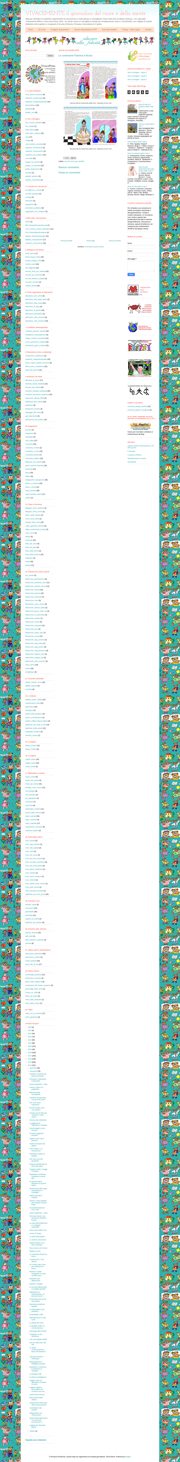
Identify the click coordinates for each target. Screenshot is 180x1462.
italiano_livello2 (30, 749)
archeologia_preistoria (33, 975)
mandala (28, 173)
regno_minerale (31, 820)
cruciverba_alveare (32, 455)
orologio (28, 197)
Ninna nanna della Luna (38, 1230)
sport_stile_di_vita (31, 964)
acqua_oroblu (30, 777)
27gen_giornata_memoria (34, 526)
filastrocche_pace (31, 629)
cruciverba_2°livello (32, 448)
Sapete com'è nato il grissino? (36, 1139)
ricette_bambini (30, 961)
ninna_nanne (30, 665)
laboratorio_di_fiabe (32, 307)
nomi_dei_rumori (31, 855)
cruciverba (29, 444)
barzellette (29, 437)
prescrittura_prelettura (33, 208)
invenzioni (29, 805)
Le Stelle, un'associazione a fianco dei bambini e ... (37, 1351)
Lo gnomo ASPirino (135, 455)
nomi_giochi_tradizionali (34, 869)
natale (27, 562)
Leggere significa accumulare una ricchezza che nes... (37, 1389)
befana (27, 537)
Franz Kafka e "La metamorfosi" (35, 1150)
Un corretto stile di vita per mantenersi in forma (37, 1266)
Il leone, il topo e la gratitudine (36, 1088)
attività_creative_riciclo (33, 682)
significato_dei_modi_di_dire (35, 725)
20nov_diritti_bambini (33, 515)
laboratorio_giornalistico (34, 314)
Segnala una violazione (35, 1440)
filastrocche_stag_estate (34, 643)
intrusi (27, 473)
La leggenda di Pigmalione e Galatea (38, 1124)
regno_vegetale (31, 823)
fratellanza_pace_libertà (34, 402)
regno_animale (30, 816)
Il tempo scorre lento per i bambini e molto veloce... (38, 1115)
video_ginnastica (31, 1017)
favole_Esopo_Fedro (32, 257)
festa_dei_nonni (31, 544)
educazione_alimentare (33, 954)
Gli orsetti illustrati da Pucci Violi (36, 1209)
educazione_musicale (33, 978)
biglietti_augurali (31, 686)
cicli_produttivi (30, 795)
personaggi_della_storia (34, 989)
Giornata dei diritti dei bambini (37, 1305)
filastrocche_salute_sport (34, 633)
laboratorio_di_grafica (33, 310)
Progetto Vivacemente (60, 29)
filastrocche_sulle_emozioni (35, 661)
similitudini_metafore (32, 732)
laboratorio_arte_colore (33, 296)
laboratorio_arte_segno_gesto (36, 299)
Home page (90, 241)
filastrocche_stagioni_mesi (34, 654)
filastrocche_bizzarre (32, 593)
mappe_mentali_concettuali (35, 338)
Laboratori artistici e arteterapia (36, 1358)
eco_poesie (29, 575)
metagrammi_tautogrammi (34, 480)
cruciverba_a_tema (32, 451)
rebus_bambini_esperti (33, 494)
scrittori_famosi (30, 286)
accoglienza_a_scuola (33, 190)
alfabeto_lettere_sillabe (33, 700)
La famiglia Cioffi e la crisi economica (36, 1327)
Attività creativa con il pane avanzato (37, 1244)
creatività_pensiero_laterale (35, 331)
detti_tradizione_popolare (34, 940)
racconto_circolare (32, 282)
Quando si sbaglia (35, 1284)
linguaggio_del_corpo (33, 412)
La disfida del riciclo (36, 1323)
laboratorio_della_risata (33, 303)
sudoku (28, 498)
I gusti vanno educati (36, 1394)
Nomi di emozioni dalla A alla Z (139, 153)
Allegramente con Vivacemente (35, 1414)
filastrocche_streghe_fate (34, 658)
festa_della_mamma (32, 554)
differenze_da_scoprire (33, 462)
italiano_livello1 (30, 746)
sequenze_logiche (31, 830)
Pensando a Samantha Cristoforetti (37, 1080)
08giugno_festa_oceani (33, 512)
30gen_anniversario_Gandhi (35, 529)
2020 (30, 1046)
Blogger (128, 1457)
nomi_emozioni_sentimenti (35, 862)
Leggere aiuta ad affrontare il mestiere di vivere (37, 1382)
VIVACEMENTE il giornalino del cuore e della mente (85, 13)
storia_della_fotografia (33, 1000)
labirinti (27, 476)
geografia (28, 109)
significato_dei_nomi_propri (35, 894)
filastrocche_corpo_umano (34, 604)
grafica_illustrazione (32, 169)
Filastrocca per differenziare (34, 1280)
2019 (30, 1049)
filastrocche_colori (31, 600)
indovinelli (29, 469)
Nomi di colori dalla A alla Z (137, 187)
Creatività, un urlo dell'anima (35, 1335)
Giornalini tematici (109, 29)
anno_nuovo (29, 533)
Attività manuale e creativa (35, 1196)
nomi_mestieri (30, 873)
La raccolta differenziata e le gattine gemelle (38, 1288)
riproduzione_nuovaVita (33, 827)
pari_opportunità (31, 416)
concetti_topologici (32, 194)
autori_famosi (30, 253)
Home (30, 29)
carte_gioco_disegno (32, 133)
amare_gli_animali (31, 784)
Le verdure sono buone (37, 1240)
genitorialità (29, 912)
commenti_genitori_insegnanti (138, 410)
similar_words (30, 767)
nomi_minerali (30, 880)
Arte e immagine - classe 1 (137, 72)
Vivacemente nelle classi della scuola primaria (38, 1404)
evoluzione (29, 802)
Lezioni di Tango (35, 1233)
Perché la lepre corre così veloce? (36, 1109)
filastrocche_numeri (32, 622)
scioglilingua (29, 672)
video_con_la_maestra (33, 1013)
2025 (30, 1030)
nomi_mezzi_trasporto (33, 876)
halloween (29, 558)
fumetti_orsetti (30, 264)
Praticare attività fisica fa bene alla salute (38, 1165)
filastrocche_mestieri (32, 618)
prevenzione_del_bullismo (34, 420)
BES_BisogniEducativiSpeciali (36, 225)
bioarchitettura (30, 105)
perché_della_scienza (33, 813)
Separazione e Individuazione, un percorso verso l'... (37, 1294)
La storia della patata (36, 1237)
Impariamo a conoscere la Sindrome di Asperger (37, 1369)
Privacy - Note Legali (130, 29)
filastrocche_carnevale (33, 597)
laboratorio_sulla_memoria (34, 317)
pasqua (28, 565)
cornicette (28, 158)
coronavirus (29, 908)
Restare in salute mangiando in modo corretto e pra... (37, 1274)
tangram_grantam (31, 176)
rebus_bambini (30, 491)
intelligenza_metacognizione (35, 335)
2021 (30, 1043)
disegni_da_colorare (32, 162)
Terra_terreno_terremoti (33, 95)
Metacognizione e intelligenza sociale (37, 1363)
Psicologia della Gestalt (37, 1331)
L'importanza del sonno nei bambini (37, 1300)
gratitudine (29, 405)
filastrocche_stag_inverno (34, 647)
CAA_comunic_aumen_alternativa (37, 229)
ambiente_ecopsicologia (34, 98)
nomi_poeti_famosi (32, 887)
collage (27, 140)
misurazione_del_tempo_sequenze (38, 985)
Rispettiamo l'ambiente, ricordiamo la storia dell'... (37, 1176)
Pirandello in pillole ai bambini (37, 1155)
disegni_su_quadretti (32, 166)
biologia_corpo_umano (33, 788)
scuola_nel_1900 (31, 992)
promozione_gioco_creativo (35, 345)
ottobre (32, 1431)
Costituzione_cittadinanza (34, 356)
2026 (30, 1027)
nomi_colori (29, 851)
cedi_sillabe (29, 441)
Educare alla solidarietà (37, 1120)
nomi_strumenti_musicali (34, 891)
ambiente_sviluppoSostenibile (36, 102)
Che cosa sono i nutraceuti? (35, 1104)
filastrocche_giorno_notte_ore (36, 611)
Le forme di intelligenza (37, 1377)
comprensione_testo (32, 703)
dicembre (33, 1068)
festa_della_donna (32, 551)
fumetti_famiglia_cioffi (33, 261)
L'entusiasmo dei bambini (35, 1409)
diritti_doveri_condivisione (34, 366)
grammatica (29, 707)
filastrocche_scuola (32, 636)
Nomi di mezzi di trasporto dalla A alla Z (146, 106)
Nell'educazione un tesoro (137, 458)
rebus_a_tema (30, 487)
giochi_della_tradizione (33, 982)
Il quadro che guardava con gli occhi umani (37, 1099)
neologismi (29, 710)
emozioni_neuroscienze (33, 243)
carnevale (28, 540)
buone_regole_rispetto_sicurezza (37, 363)
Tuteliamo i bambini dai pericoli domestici (37, 1075)
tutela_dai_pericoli (31, 370)
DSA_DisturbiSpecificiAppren (35, 232)
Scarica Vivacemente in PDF (85, 29)
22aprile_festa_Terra (32, 522)
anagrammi (29, 433)
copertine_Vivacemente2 (34, 151)
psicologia (29, 915)
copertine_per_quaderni (34, 155)
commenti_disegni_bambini (137, 406)
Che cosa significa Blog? (38, 1339)
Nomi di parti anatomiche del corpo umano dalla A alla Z (146, 169)
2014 (30, 1065)
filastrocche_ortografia (33, 625)
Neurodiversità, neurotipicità (34, 1093)
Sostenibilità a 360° (36, 1315)
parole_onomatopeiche (33, 717)
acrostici (28, 430)
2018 (30, 1053)
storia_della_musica (32, 1003)
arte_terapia (29, 126)
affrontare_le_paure (32, 380)
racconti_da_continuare (33, 275)
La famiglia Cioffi (35, 1374)
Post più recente (66, 241)
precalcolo (29, 201)
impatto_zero (30, 112)
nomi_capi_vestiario (32, 844)
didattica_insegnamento (34, 240)
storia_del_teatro (31, 996)
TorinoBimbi (132, 462)
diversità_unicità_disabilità (34, 384)
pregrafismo (29, 204)
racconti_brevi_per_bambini (74, 161)
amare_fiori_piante (32, 780)
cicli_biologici (30, 791)
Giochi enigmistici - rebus (38, 1084)
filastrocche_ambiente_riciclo (35, 583)
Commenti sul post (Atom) (94, 247)
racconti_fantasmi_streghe (34, 279)
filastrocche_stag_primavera (35, 651)
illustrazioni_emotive (32, 409)
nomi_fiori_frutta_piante (33, 866)
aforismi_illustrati (31, 933)
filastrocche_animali (32, 590)
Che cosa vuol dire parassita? (36, 1160)
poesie (27, 668)
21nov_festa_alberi (32, 519)
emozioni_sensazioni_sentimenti (37, 394)
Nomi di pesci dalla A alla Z (137, 142)
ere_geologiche (30, 798)
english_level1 (30, 759)
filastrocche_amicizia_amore (35, 586)
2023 (30, 1037)
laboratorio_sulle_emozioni (35, 321)
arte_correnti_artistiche (33, 123)
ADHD (27, 222)
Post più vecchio (115, 241)
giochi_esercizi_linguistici (34, 465)
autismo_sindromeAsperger (35, 236)
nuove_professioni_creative (35, 342)
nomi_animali (30, 841)
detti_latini (29, 936)
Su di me (41, 29)
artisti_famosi (30, 130)
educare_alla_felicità (32, 387)
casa (27, 137)
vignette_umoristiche (32, 180)
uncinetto (28, 689)
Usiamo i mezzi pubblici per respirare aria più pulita (37, 1203)
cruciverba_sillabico (32, 458)
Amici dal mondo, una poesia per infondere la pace (37, 1218)
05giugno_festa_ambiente (34, 508)
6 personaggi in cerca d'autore (37, 1129)
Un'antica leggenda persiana (36, 1134)
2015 (30, 1062)
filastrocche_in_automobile (35, 615)
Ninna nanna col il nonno (38, 1248)
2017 (30, 1056)
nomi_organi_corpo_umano (35, 884)
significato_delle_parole (33, 728)
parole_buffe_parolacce (33, 714)
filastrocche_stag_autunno (34, 640)
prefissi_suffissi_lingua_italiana (36, 721)
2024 (30, 1034)
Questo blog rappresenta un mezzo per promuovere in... (38, 1420)
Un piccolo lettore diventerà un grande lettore (37, 1183)
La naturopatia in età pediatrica (36, 1310)
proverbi (28, 943)
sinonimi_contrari (31, 735)
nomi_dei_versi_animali (33, 859)
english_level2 (30, 763)
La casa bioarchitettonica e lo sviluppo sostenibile (38, 1225)
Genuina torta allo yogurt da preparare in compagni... (38, 1190)
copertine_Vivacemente (33, 148)
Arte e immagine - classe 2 (137, 76)
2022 (30, 1040)
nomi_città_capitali (32, 848)
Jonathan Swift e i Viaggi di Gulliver (38, 1170)
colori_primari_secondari (34, 144)
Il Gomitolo (131, 451)
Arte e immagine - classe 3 (137, 79)
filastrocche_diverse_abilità (35, 608)
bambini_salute (30, 905)
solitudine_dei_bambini (33, 922)
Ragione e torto (35, 1251)
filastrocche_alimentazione (34, 579)
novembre (34, 1071)
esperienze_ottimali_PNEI (34, 398)
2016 (30, 1059)
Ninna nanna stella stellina (36, 1398)
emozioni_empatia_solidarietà (36, 391)
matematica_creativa (32, 809)
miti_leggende (30, 268)
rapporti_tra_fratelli (32, 919)
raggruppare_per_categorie (35, 211)
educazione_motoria (32, 957)
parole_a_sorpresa (32, 483)
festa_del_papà (30, 547)
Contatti (148, 29)
